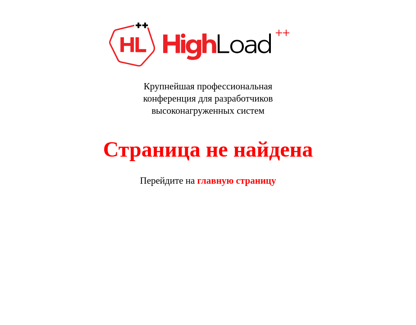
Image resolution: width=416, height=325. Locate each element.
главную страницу (236, 180)
